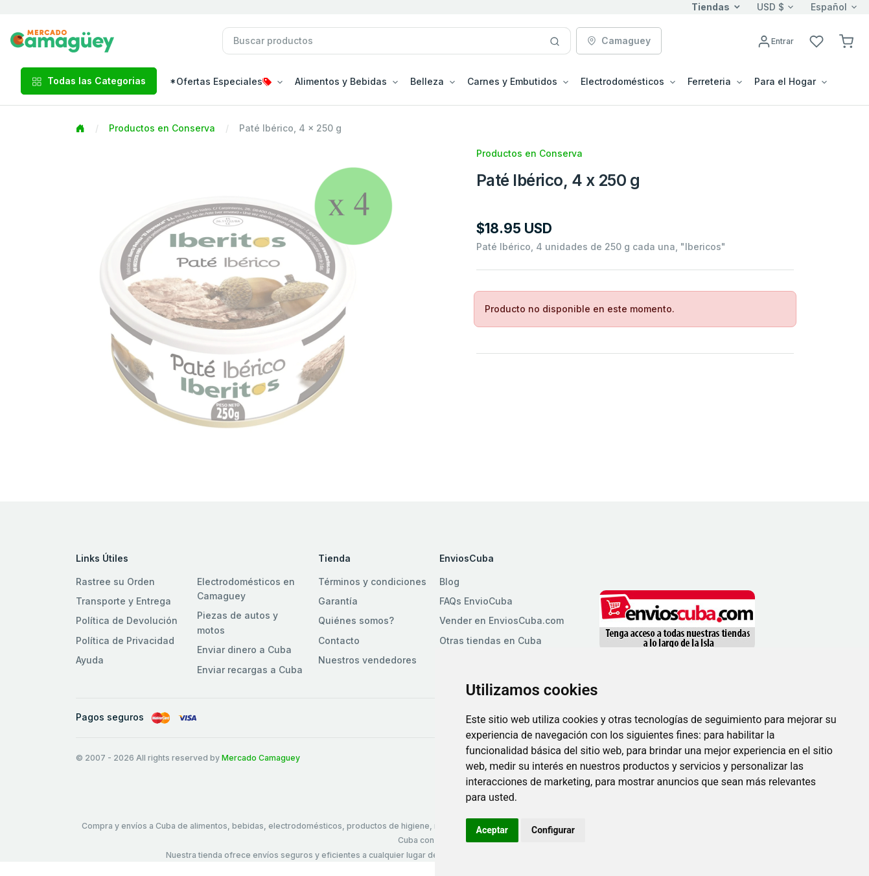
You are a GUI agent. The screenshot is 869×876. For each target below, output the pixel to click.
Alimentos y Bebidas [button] (341, 81)
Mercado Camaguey (261, 758)
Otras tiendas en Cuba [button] (490, 640)
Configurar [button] (553, 830)
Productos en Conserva (162, 127)
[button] (846, 40)
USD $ (770, 6)
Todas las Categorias (89, 80)
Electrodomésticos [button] (622, 81)
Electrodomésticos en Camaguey (246, 588)
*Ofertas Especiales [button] (221, 81)
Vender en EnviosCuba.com (501, 620)
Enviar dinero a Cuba (244, 649)
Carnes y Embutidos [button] (512, 81)
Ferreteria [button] (709, 81)
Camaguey (619, 40)
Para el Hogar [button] (785, 81)
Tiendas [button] (710, 6)
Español (829, 6)
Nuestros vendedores (367, 659)
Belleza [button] (427, 81)
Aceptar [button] (492, 830)
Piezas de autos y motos (237, 622)
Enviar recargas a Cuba (250, 669)
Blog (449, 581)
